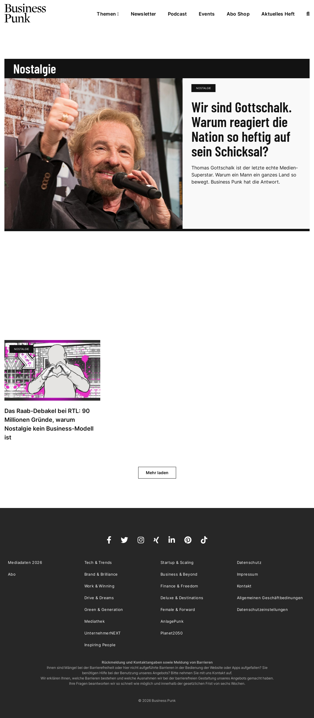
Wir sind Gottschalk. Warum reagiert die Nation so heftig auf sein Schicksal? (241, 128)
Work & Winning (99, 586)
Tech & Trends (98, 562)
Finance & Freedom (179, 586)
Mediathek (94, 621)
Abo (12, 574)
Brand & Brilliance (101, 574)
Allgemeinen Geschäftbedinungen (270, 597)
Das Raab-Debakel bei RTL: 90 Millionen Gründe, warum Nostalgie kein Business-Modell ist (48, 424)
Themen (108, 14)
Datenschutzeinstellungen (262, 609)
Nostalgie (203, 88)
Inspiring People (100, 644)
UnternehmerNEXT (102, 633)
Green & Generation (103, 609)
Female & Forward (178, 609)
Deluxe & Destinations (182, 597)
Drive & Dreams (99, 597)
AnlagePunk (172, 621)
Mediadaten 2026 (25, 562)
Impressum (247, 574)
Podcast (177, 14)
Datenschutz (249, 562)
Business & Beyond (179, 574)
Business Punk (25, 13)
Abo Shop (238, 14)
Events (207, 14)
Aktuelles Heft (278, 14)
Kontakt (244, 586)
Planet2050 (172, 633)
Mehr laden (157, 472)
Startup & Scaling (177, 562)
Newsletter (143, 14)
